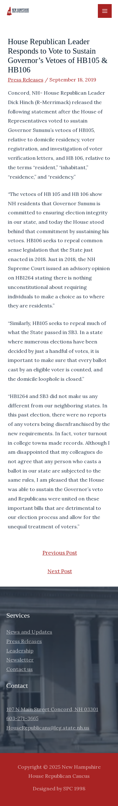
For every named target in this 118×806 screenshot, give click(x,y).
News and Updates (29, 632)
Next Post (60, 571)
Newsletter (20, 660)
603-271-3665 (22, 718)
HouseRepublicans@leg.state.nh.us (47, 728)
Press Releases (25, 79)
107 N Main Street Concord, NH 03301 (52, 709)
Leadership (19, 650)
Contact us (19, 669)
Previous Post (59, 552)
